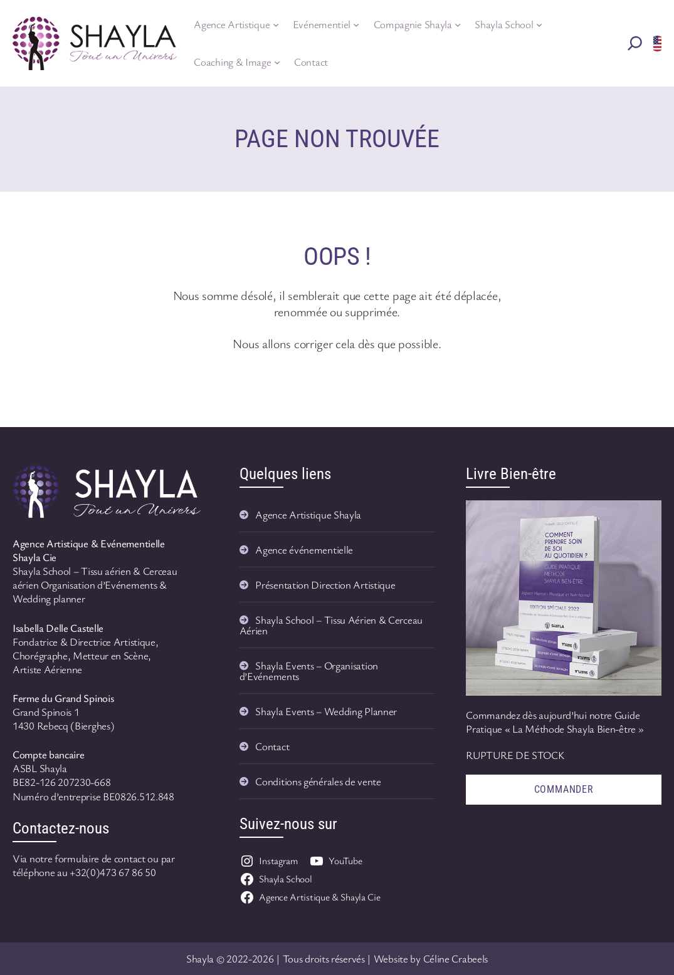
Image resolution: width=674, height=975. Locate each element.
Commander (564, 789)
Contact (272, 746)
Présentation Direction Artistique (325, 584)
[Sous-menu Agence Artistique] (276, 24)
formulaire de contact (100, 858)
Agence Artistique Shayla (308, 514)
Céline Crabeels (455, 958)
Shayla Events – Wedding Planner (326, 711)
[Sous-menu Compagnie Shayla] (458, 24)
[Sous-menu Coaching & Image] (277, 62)
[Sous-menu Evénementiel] (356, 24)
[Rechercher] (635, 43)
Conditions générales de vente (318, 781)
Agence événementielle (304, 549)
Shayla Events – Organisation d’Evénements (309, 670)
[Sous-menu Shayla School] (539, 24)
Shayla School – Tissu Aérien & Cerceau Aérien (331, 624)
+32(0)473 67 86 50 (113, 872)
